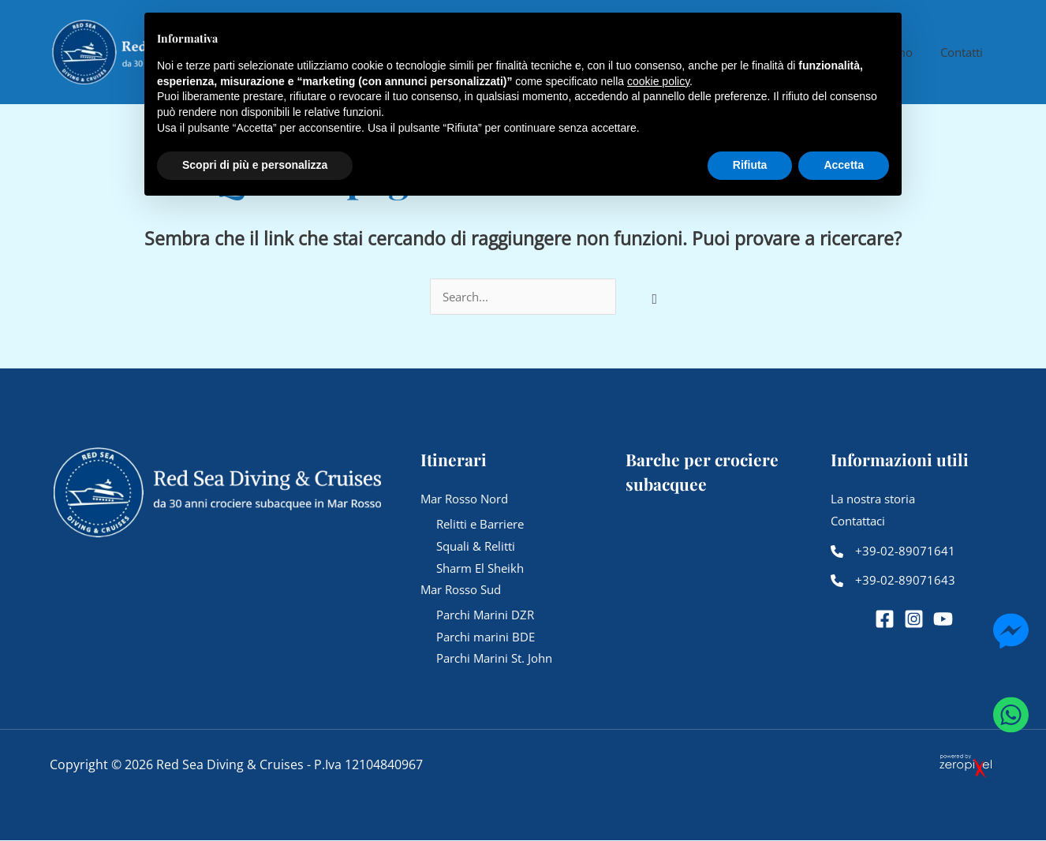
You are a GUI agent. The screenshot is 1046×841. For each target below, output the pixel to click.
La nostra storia (873, 498)
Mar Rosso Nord (464, 498)
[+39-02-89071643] (893, 581)
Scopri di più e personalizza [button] (254, 165)
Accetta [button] (844, 165)
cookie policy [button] (658, 81)
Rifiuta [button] (750, 165)
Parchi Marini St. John (494, 659)
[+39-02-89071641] (893, 551)
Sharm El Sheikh (480, 568)
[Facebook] (885, 620)
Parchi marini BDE (485, 637)
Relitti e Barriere (480, 524)
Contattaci (858, 521)
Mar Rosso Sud (460, 590)
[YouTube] (943, 620)
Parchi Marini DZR (485, 614)
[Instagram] (914, 620)
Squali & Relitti (475, 546)
